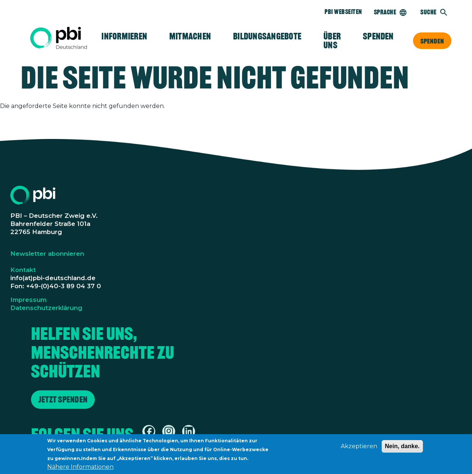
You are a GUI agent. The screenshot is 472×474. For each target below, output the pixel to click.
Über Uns (332, 40)
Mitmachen (190, 36)
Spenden (432, 40)
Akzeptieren (359, 447)
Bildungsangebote (267, 36)
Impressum (28, 299)
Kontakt (23, 269)
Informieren (124, 36)
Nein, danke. (402, 448)
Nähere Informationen (80, 468)
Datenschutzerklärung (46, 307)
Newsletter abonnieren (47, 253)
